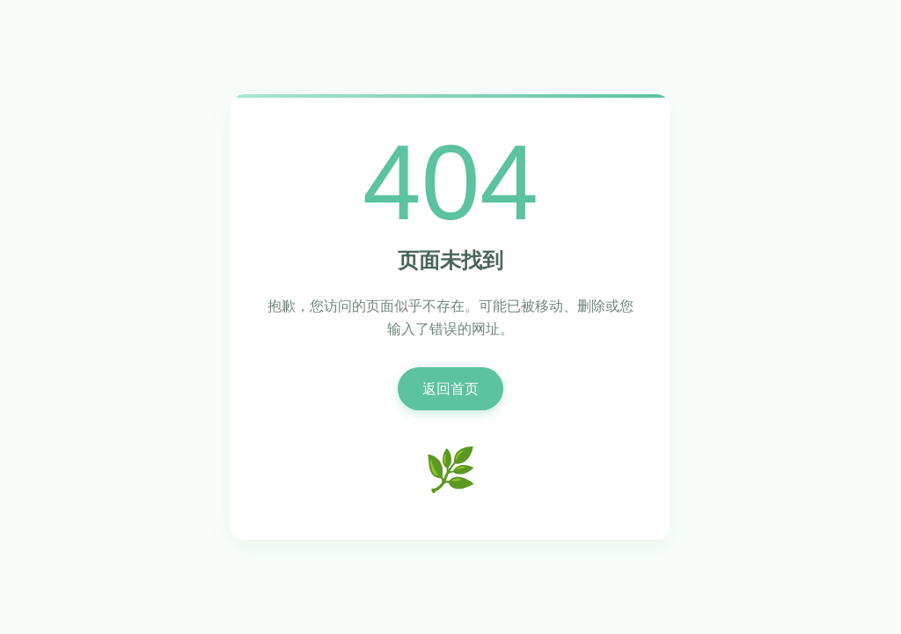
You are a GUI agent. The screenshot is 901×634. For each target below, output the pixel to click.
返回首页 (450, 388)
